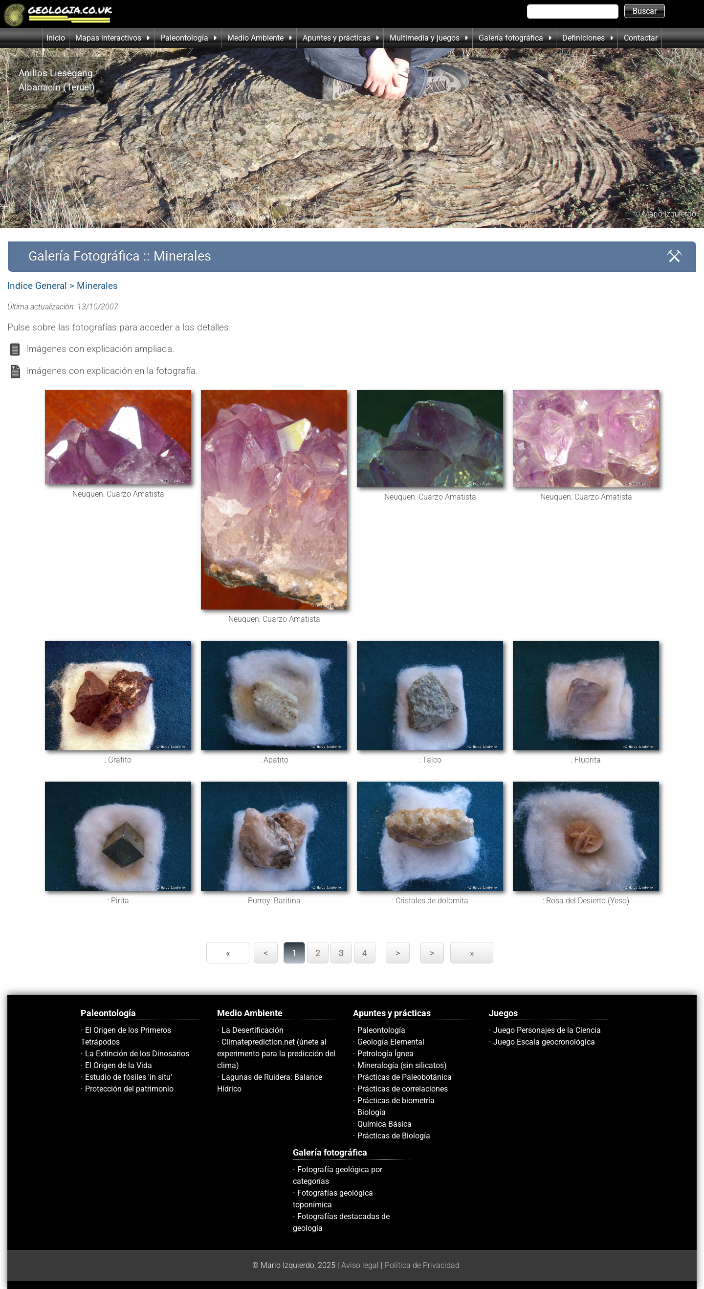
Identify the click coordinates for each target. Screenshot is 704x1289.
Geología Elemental (390, 1042)
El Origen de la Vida (118, 1065)
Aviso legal (360, 1265)
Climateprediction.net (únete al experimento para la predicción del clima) (276, 1053)
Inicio (55, 38)
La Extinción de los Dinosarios (137, 1053)
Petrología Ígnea (385, 1053)
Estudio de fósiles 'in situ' (128, 1077)
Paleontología (381, 1030)
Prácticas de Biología (393, 1135)
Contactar (641, 38)
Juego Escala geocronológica (544, 1042)
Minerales (97, 285)
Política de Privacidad (422, 1265)
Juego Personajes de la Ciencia (547, 1030)
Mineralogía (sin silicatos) (402, 1065)
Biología (371, 1112)
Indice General (37, 285)
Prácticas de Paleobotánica (404, 1077)
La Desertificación (252, 1030)
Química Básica (384, 1124)
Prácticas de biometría (396, 1100)
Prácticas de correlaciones (402, 1088)
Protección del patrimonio (129, 1088)
